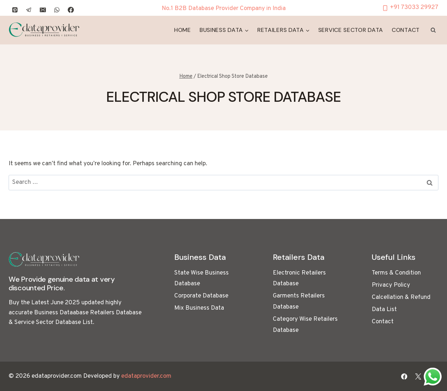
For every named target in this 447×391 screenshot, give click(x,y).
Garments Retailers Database (299, 301)
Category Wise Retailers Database (305, 324)
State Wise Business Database (201, 278)
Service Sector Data (350, 30)
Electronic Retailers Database (299, 278)
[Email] (43, 10)
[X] (418, 376)
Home (182, 30)
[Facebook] (71, 10)
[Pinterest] (15, 10)
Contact (406, 30)
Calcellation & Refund (401, 297)
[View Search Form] (433, 30)
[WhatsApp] (57, 10)
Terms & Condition (396, 273)
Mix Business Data (199, 308)
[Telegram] (29, 10)
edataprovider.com (146, 376)
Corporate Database (201, 296)
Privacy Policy (391, 285)
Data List (384, 310)
